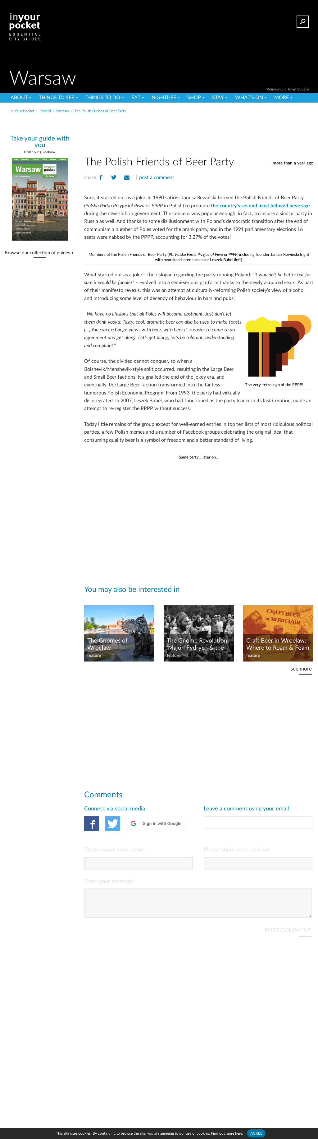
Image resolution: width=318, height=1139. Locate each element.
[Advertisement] (158, 128)
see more (301, 668)
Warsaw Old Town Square (288, 89)
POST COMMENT (287, 935)
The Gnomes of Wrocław (107, 644)
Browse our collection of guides (37, 253)
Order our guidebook (40, 152)
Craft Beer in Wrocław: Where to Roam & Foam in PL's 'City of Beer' (277, 645)
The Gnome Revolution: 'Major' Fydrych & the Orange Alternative (198, 645)
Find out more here (226, 1133)
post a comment (156, 177)
